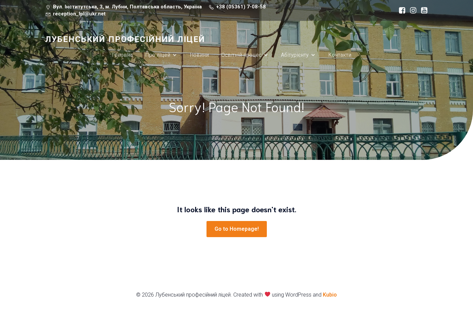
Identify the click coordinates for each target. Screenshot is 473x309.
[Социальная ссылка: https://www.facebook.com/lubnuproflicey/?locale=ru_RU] (400, 10)
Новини (199, 55)
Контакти (339, 55)
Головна (122, 55)
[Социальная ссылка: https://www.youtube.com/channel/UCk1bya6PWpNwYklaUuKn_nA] (422, 10)
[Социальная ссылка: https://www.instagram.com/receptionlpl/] (411, 10)
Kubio (330, 295)
